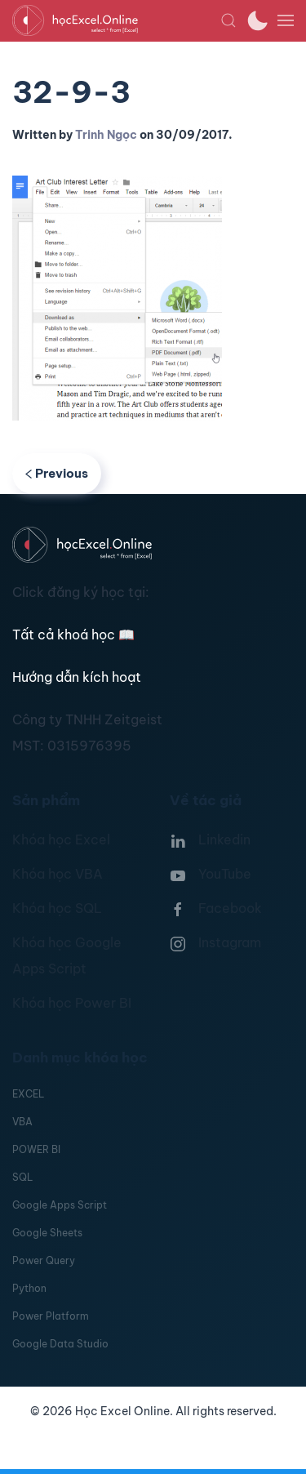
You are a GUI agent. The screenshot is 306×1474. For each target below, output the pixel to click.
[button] (228, 20)
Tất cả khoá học (73, 634)
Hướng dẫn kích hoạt (76, 677)
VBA (22, 1122)
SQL (22, 1177)
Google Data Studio (60, 1344)
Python (29, 1288)
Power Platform (50, 1316)
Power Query (43, 1260)
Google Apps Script (59, 1205)
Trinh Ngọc (106, 134)
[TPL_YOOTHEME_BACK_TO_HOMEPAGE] (116, 20)
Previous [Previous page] (56, 473)
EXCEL (28, 1094)
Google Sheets (47, 1233)
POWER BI (36, 1149)
